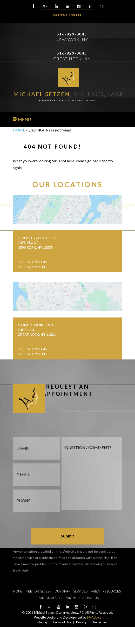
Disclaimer (99, 622)
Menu (22, 119)
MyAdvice (94, 617)
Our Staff (62, 591)
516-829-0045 (72, 34)
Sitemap (42, 622)
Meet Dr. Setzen (39, 591)
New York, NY (71, 39)
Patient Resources (105, 591)
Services (80, 591)
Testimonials (45, 598)
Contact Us (89, 598)
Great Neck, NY (71, 58)
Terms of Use (62, 622)
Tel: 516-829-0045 (32, 262)
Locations (67, 598)
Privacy (81, 622)
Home (19, 130)
